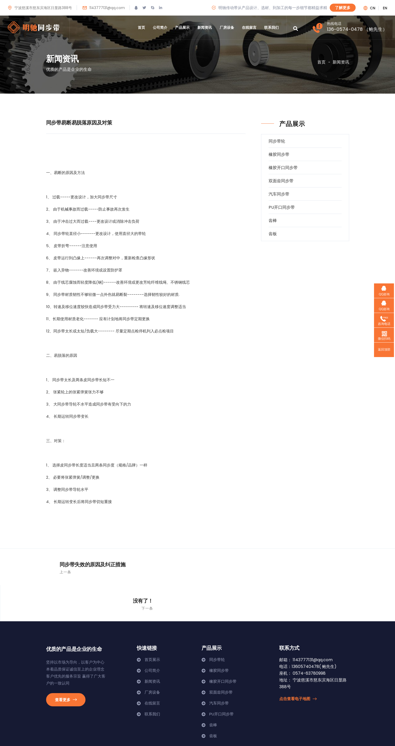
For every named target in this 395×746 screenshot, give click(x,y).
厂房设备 (227, 27)
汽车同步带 (279, 194)
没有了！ (340, 564)
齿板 (273, 234)
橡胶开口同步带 (283, 168)
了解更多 (342, 7)
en (385, 8)
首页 (141, 27)
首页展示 (152, 623)
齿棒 (273, 221)
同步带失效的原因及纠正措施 (78, 564)
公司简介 (160, 27)
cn (372, 8)
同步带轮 (277, 141)
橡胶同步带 (279, 154)
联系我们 (271, 27)
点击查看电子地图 (298, 662)
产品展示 (182, 27)
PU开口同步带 (282, 207)
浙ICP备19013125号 (63, 735)
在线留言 (249, 27)
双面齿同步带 (281, 181)
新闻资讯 (204, 27)
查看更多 (66, 663)
